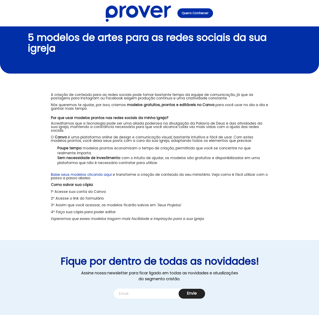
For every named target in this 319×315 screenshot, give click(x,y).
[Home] (138, 13)
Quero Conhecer (195, 13)
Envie (192, 293)
